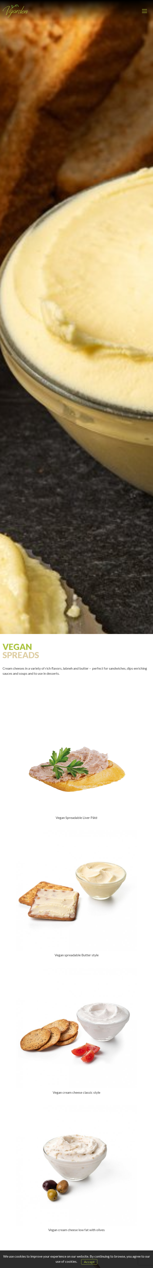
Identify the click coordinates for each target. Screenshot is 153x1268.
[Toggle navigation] (144, 11)
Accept (89, 1262)
